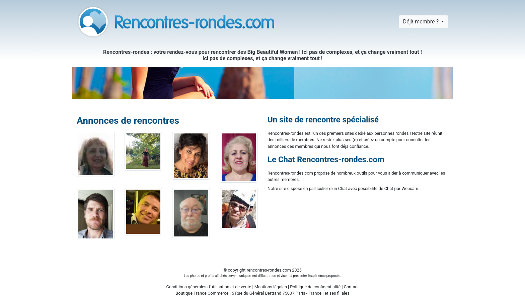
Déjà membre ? (421, 21)
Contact (351, 286)
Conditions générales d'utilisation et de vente (208, 286)
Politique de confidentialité (315, 286)
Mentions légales (270, 286)
